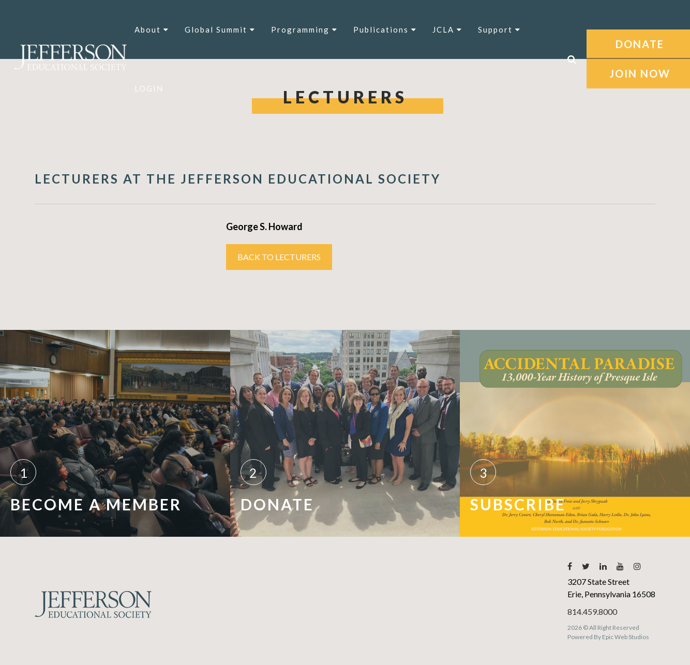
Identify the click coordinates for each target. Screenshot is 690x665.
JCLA (447, 29)
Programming (304, 29)
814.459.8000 (592, 611)
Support (499, 29)
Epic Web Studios (625, 637)
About (151, 29)
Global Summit (220, 29)
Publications (385, 29)
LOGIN (148, 88)
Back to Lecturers (279, 257)
